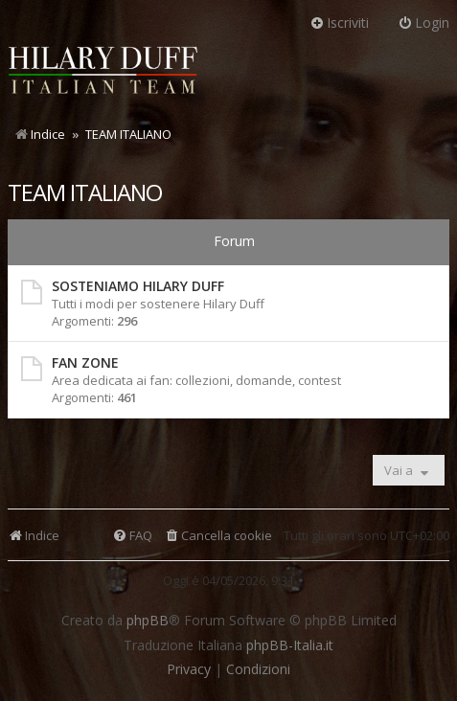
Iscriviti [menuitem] (339, 22)
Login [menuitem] (423, 22)
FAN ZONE (85, 362)
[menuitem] (218, 536)
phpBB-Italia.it (289, 645)
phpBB (147, 620)
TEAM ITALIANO (85, 192)
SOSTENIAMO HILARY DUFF (138, 286)
